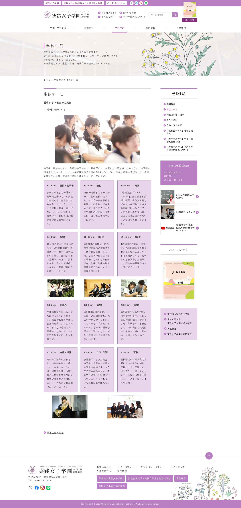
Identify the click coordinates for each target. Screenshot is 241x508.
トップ (47, 80)
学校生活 (120, 27)
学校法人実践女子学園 (179, 316)
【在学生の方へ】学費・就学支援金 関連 (180, 142)
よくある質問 (108, 17)
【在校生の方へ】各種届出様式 (180, 133)
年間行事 (171, 104)
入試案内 (181, 27)
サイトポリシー (125, 467)
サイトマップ (178, 467)
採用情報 (122, 471)
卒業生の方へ (104, 471)
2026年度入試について (134, 17)
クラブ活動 (172, 120)
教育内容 (89, 27)
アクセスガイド (109, 13)
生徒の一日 (172, 109)
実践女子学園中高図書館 (181, 336)
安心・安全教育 (175, 126)
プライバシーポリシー (152, 467)
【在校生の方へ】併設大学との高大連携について (180, 150)
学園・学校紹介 (58, 27)
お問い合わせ (129, 13)
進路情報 (150, 27)
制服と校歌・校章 (176, 115)
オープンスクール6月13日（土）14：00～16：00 (173, 178)
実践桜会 (172, 330)
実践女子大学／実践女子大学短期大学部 (149, 478)
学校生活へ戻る (55, 432)
